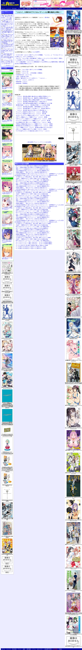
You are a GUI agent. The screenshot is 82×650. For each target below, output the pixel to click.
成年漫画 (29, 8)
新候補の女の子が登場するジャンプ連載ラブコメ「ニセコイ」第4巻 (34, 125)
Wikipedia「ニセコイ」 (22, 81)
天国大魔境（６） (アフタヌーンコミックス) (73, 316)
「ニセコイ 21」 (22, 71)
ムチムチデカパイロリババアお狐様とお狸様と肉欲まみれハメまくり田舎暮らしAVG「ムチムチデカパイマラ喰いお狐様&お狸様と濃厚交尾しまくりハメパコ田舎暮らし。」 (7, 56)
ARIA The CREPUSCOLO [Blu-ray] (7, 485)
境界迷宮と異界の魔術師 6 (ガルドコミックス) (73, 250)
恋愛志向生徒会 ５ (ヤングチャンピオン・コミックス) (73, 473)
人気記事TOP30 (47, 8)
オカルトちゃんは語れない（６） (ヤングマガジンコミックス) (73, 205)
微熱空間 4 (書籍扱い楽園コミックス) (73, 67)
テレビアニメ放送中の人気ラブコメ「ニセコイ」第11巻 (31, 113)
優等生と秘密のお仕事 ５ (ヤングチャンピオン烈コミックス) (73, 406)
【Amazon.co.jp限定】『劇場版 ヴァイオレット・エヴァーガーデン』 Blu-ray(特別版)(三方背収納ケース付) (7, 369)
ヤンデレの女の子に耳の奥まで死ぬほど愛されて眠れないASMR (32, 245)
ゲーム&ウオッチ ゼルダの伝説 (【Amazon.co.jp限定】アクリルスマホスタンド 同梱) (7, 435)
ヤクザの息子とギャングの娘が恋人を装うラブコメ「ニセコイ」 (33, 131)
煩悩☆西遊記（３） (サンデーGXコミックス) (73, 450)
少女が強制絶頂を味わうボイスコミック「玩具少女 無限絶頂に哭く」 (33, 170)
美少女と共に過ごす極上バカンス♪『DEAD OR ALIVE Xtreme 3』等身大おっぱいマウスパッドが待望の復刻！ (7, 28)
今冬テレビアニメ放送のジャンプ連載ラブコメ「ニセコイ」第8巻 (33, 118)
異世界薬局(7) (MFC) (73, 338)
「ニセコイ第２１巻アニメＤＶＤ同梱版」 (29, 69)
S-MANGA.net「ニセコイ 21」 (24, 74)
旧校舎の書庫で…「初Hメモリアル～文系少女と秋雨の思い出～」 (32, 172)
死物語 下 (7, 563)
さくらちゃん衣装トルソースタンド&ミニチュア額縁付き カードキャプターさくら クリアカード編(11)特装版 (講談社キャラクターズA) (73, 182)
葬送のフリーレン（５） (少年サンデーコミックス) (73, 545)
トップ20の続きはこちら (8, 65)
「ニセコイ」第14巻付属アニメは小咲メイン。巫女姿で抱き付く (33, 108)
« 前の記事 (30, 142)
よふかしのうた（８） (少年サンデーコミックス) (73, 498)
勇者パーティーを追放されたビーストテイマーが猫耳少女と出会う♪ (33, 169)
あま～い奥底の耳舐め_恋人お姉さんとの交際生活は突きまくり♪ (32, 167)
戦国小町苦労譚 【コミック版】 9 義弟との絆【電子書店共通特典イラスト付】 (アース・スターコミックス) (73, 613)
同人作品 (14, 8)
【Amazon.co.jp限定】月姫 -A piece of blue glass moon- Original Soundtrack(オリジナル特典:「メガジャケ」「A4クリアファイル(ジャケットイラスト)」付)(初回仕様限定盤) (73, 31)
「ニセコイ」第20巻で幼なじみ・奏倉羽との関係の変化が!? (32, 98)
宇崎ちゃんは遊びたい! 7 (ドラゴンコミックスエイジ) (7, 388)
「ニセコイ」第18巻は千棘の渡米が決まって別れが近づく (31, 101)
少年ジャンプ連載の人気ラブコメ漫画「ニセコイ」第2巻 (31, 129)
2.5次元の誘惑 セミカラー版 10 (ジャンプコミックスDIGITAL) (73, 634)
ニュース (8, 8)
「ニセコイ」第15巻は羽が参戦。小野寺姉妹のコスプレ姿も (32, 106)
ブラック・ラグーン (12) (7, 282)
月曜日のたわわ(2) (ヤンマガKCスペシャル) (73, 89)
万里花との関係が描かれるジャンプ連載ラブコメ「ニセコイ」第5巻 (34, 124)
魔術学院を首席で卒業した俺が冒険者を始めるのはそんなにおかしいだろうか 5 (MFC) (73, 383)
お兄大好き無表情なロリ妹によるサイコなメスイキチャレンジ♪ (32, 236)
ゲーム (34, 8)
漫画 (24, 8)
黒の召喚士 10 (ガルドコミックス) (73, 227)
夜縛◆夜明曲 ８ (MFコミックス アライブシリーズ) (73, 361)
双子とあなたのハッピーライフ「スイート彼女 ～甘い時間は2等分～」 (33, 180)
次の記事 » (49, 142)
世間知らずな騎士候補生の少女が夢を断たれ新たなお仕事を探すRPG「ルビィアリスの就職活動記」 (7, 41)
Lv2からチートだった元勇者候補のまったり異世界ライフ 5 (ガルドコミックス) (73, 295)
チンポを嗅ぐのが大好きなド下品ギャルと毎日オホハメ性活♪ (31, 247)
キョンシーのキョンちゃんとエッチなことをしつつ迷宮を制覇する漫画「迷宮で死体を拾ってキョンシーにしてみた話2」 (7, 50)
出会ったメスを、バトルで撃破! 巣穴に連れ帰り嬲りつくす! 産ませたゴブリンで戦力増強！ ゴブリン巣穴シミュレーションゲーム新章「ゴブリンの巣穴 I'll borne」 (7, 17)
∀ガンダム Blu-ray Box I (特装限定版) (7, 537)
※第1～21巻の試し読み (22, 76)
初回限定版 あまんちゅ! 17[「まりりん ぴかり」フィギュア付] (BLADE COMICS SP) (7, 453)
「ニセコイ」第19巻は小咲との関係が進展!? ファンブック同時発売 (34, 100)
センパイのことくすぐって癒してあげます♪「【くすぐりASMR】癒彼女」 (34, 242)
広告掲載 (55, 8)
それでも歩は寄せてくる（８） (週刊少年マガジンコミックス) (73, 520)
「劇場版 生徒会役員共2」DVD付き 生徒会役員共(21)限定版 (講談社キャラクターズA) (7, 302)
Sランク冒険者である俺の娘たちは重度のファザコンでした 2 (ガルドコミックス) (73, 272)
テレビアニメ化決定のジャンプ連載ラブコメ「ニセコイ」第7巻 (33, 120)
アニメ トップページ (39, 142)
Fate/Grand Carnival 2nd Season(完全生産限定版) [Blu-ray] (7, 554)
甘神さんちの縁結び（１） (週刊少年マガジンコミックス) (73, 568)
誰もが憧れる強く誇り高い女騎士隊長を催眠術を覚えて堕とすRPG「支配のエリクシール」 (7, 32)
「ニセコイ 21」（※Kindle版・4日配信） (29, 73)
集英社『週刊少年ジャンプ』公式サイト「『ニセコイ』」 (31, 78)
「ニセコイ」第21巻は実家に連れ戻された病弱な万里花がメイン (33, 96)
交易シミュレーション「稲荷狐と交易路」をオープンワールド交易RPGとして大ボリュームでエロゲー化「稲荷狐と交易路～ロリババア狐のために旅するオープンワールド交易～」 (7, 23)
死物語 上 (7, 572)
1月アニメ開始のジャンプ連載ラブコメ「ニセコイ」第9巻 (31, 117)
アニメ (19, 8)
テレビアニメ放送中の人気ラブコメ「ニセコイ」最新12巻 (31, 112)
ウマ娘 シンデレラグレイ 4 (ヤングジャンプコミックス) (73, 123)
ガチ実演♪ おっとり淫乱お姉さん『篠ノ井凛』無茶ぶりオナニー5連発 (33, 176)
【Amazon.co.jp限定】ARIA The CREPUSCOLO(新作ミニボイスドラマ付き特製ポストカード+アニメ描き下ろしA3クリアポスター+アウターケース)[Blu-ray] (7, 469)
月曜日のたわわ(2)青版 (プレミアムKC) (7, 320)
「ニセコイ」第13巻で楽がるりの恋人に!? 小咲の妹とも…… (32, 110)
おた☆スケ (39, 8)
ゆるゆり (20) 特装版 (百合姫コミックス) (7, 352)
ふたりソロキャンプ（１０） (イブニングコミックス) (73, 591)
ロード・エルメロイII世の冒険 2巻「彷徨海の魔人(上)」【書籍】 (7, 518)
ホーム (3, 8)
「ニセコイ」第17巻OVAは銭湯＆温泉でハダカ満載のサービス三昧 (34, 103)
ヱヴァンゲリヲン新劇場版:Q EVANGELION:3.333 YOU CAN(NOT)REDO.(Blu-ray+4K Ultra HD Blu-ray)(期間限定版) (7, 423)
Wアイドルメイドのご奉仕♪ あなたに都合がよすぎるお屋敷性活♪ (32, 166)
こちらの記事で (36, 52)
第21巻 (46, 17)
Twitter (60, 8)
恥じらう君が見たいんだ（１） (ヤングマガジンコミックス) (73, 428)
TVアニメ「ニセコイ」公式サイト (25, 80)
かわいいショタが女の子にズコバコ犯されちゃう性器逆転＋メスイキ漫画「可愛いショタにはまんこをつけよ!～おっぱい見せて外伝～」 (7, 61)
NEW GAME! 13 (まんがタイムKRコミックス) (73, 646)
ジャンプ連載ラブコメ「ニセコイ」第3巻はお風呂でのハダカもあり (34, 127)
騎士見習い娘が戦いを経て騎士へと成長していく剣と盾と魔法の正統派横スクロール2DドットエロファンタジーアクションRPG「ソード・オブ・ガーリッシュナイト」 (7, 37)
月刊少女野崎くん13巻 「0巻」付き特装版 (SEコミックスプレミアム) (7, 273)
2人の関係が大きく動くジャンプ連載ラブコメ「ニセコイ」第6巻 (33, 122)
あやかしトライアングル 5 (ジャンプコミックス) (7, 339)
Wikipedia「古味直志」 (22, 83)
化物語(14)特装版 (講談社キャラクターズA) (7, 292)
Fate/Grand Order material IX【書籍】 (7, 500)
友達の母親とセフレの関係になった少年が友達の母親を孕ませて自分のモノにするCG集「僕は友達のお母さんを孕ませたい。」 (7, 45)
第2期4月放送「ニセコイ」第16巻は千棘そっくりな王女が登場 (33, 105)
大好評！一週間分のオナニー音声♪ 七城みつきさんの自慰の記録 (32, 178)
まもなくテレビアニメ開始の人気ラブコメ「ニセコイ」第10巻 (33, 115)
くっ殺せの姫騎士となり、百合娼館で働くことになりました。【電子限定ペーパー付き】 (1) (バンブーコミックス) (73, 55)
